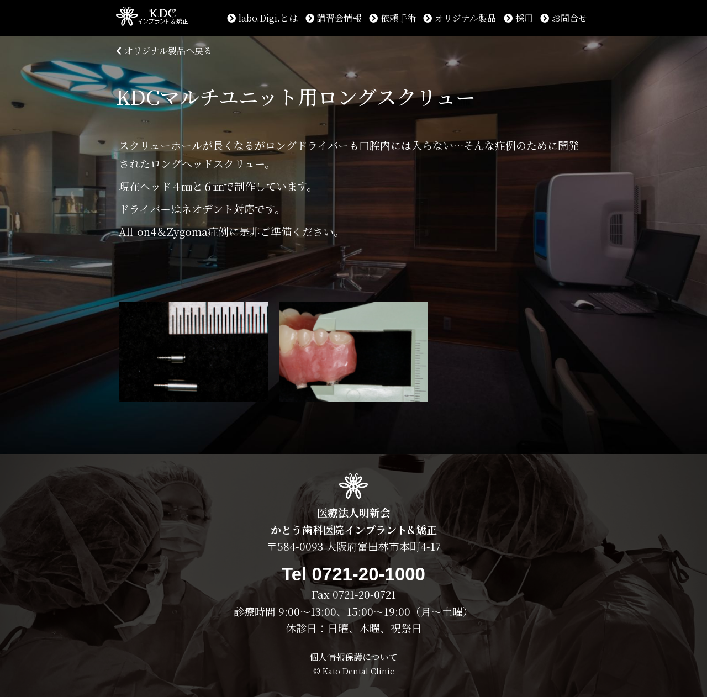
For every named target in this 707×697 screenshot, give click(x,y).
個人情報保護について (353, 657)
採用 (518, 18)
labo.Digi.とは (262, 18)
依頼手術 (392, 18)
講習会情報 (333, 18)
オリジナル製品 (459, 18)
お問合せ (563, 18)
